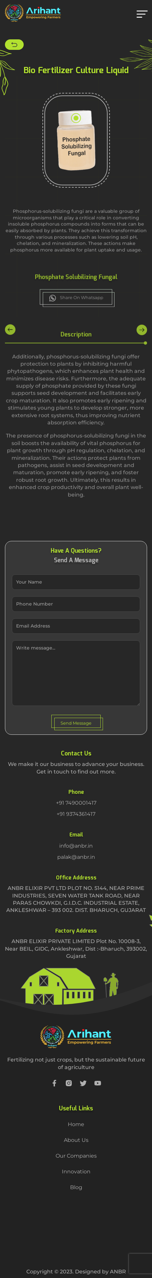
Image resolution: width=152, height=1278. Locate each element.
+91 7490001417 (76, 803)
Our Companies (76, 1156)
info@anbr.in (76, 846)
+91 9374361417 (76, 814)
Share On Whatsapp (76, 308)
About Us (76, 1140)
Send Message (76, 723)
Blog (76, 1187)
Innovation (76, 1171)
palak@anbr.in (76, 857)
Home (76, 1124)
